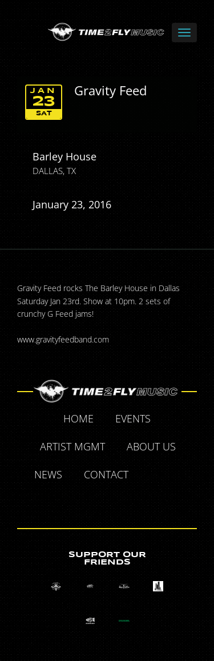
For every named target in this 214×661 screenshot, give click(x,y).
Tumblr (94, 501)
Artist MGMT (72, 446)
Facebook (152, 476)
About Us (151, 446)
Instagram (121, 501)
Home (78, 418)
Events (133, 418)
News (48, 474)
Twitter (178, 476)
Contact (106, 474)
